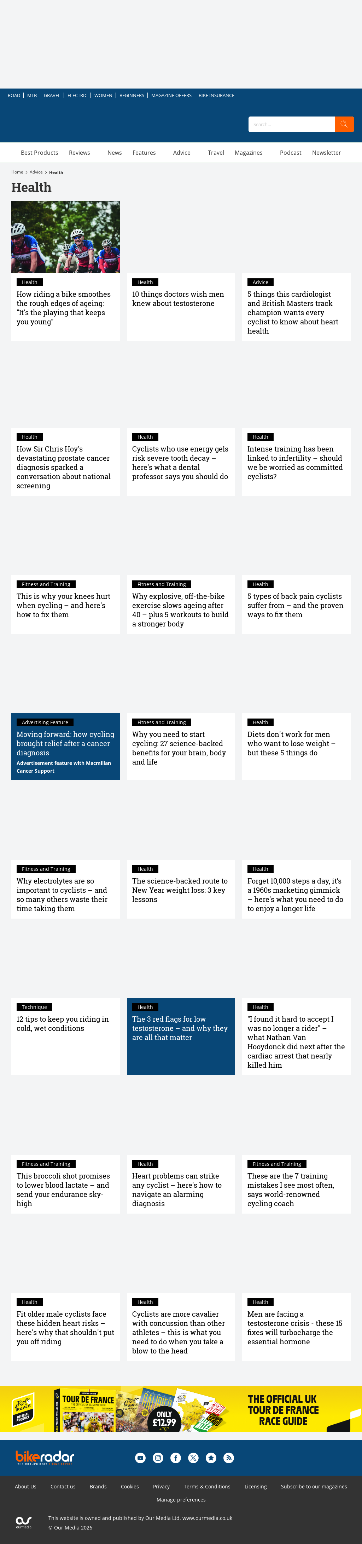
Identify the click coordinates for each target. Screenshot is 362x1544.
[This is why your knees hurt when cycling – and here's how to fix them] (65, 539)
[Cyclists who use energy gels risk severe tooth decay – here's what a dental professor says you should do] (181, 391)
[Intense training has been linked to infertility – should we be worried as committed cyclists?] (296, 391)
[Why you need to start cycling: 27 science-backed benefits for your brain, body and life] (181, 677)
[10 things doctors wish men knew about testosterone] (181, 237)
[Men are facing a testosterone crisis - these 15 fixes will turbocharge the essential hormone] (296, 1257)
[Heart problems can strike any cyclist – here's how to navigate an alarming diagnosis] (181, 1118)
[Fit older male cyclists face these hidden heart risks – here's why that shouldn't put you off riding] (65, 1257)
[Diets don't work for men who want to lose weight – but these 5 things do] (296, 677)
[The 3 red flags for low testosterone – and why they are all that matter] (181, 962)
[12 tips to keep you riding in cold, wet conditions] (65, 962)
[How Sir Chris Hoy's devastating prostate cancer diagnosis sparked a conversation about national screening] (65, 391)
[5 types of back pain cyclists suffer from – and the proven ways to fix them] (296, 539)
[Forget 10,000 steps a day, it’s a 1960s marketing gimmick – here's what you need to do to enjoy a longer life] (296, 823)
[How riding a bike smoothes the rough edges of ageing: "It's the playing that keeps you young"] (65, 237)
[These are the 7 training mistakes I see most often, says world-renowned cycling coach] (296, 1118)
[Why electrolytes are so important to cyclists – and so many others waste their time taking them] (65, 823)
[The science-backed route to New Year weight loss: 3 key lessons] (181, 823)
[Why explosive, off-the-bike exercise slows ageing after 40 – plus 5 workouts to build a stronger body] (181, 539)
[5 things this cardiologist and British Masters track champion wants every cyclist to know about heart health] (296, 237)
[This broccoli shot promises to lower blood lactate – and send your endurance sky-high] (65, 1118)
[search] (344, 124)
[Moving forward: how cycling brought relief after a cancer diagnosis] (65, 677)
